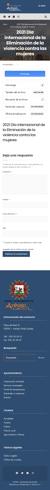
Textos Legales (10, 455)
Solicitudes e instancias (14, 393)
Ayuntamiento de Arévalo (28, 482)
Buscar (41, 357)
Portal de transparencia (14, 389)
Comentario (7, 172)
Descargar (25, 74)
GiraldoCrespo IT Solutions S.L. (30, 484)
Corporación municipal (14, 381)
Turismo (7, 422)
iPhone (21, 434)
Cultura (7, 426)
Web (4, 228)
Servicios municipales (13, 385)
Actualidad (8, 418)
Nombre (6, 199)
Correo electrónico (10, 214)
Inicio (5, 24)
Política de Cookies (12, 459)
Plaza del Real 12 (12, 325)
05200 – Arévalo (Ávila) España (18, 328)
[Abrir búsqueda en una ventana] (45, 16)
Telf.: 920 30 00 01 (13, 336)
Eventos (7, 397)
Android (11, 434)
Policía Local (9, 430)
